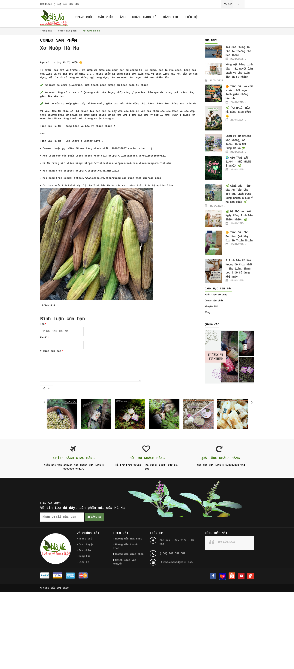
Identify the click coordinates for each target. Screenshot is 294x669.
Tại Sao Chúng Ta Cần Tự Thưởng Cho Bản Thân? (238, 51)
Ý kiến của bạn (51, 351)
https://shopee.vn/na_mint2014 (97, 170)
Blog (207, 312)
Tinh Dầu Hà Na (227, 541)
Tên (43, 324)
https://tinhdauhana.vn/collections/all (137, 155)
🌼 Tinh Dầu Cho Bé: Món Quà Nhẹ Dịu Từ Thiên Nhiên (239, 236)
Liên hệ (84, 562)
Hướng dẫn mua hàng (128, 538)
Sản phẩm (85, 550)
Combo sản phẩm (67, 31)
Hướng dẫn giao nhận (129, 554)
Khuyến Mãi (211, 306)
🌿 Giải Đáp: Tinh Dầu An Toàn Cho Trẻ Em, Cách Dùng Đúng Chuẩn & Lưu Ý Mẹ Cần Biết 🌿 (239, 194)
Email (44, 337)
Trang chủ (46, 31)
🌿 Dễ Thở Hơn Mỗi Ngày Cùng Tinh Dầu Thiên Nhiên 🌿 (239, 215)
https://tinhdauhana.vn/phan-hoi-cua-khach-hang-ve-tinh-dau (128, 163)
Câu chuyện (86, 544)
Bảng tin (85, 556)
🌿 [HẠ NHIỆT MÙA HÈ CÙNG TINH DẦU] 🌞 (238, 112)
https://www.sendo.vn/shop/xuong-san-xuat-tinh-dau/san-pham (117, 178)
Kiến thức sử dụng (216, 295)
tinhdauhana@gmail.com (176, 562)
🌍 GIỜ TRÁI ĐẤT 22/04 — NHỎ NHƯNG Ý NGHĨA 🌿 (238, 161)
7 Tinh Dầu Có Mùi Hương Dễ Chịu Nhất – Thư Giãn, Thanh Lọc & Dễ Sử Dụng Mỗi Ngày (239, 268)
